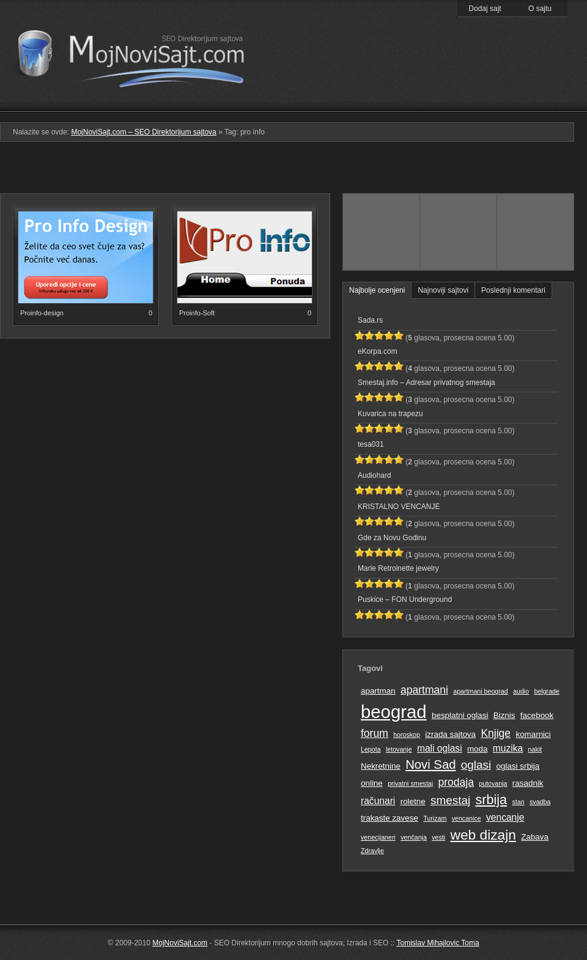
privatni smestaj (410, 783)
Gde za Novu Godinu (392, 537)
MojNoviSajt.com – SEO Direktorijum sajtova (139, 55)
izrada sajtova (450, 734)
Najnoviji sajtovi (443, 290)
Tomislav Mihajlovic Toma (438, 943)
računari (378, 801)
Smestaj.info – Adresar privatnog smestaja (426, 382)
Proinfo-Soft (197, 313)
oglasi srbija (517, 766)
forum (374, 733)
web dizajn (482, 835)
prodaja (456, 782)
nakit (535, 749)
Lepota (371, 749)
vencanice (466, 818)
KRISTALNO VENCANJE (399, 506)
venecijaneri (378, 837)
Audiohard (374, 475)
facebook (536, 715)
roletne (413, 801)
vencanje (505, 817)
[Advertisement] (294, 172)
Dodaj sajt (484, 8)
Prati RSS (536, 81)
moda (477, 748)
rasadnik (528, 783)
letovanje (399, 749)
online (372, 783)
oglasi (476, 764)
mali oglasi (439, 748)
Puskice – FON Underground (405, 599)
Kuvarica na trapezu (390, 413)
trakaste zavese (389, 818)
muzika (508, 748)
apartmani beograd (480, 691)
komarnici (532, 734)
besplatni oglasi (460, 715)
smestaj (450, 800)
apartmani (424, 690)
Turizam (434, 818)
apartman (378, 690)
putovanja (493, 783)
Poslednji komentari (513, 290)
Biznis (504, 715)
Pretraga (458, 103)
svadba (540, 801)
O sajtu (540, 8)
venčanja (414, 837)
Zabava (534, 836)
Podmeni (380, 103)
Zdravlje (372, 850)
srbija (491, 799)
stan (518, 801)
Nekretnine (381, 766)
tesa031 (371, 444)
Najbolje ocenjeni (377, 290)
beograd (394, 712)
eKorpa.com (377, 351)
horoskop (406, 734)
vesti (438, 837)
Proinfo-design (42, 313)
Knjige (496, 733)
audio (521, 691)
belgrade (546, 691)
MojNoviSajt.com (179, 943)
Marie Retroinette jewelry (398, 568)
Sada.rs (370, 320)
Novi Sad (430, 764)
